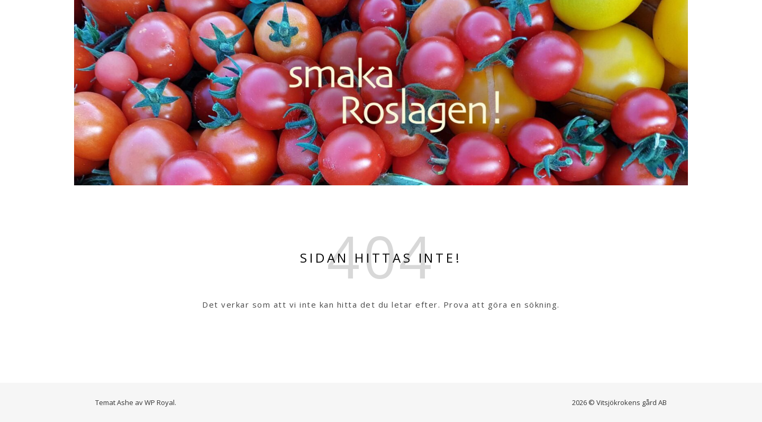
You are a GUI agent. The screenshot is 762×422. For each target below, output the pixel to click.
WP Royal (159, 402)
